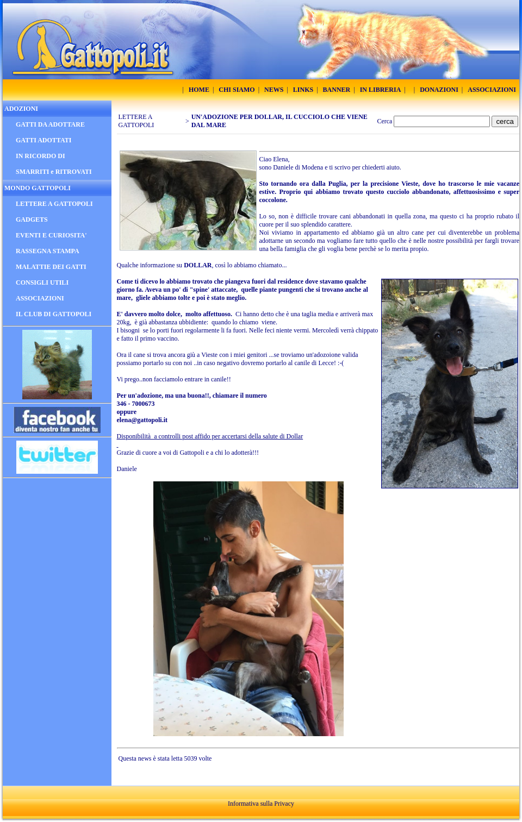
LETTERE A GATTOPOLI (136, 121)
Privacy (284, 803)
